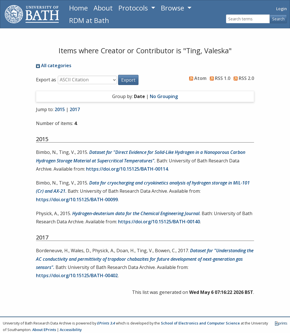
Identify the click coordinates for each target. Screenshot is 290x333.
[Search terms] (248, 18)
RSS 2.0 (242, 78)
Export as (46, 80)
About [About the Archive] (103, 7)
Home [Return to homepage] (78, 7)
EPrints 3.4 (106, 323)
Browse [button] (173, 7)
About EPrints (44, 329)
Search (278, 19)
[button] (128, 80)
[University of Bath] (31, 14)
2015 (60, 109)
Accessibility (71, 329)
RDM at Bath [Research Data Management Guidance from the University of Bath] (89, 20)
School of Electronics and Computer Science (200, 323)
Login (281, 8)
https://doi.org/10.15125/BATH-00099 (77, 199)
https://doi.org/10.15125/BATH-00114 (127, 169)
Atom (196, 78)
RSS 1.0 (219, 78)
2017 (75, 109)
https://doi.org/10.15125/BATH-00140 (159, 222)
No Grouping (164, 96)
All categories (53, 65)
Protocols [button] (134, 7)
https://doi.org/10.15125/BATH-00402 (77, 275)
